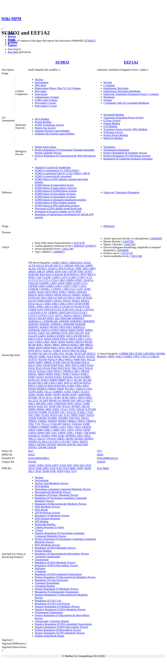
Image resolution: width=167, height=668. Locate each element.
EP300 (78, 303)
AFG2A (40, 265)
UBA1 (70, 427)
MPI (82, 344)
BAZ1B (59, 274)
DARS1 (32, 292)
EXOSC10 (67, 306)
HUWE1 (32, 333)
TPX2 (77, 418)
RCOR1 (78, 380)
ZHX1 (75, 441)
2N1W (31, 468)
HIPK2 (50, 318)
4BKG (72, 468)
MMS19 (65, 344)
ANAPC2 (52, 268)
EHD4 (40, 300)
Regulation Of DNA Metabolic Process (55, 547)
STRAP (80, 409)
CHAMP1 (44, 283)
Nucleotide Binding (113, 114)
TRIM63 (62, 421)
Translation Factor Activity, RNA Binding (125, 129)
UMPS (56, 429)
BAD (42, 274)
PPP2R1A (68, 371)
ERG (131, 353)
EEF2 (79, 297)
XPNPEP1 (70, 435)
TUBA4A (77, 424)
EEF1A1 (52, 297)
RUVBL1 (70, 388)
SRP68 (31, 409)
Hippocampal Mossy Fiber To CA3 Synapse (58, 88)
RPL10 (65, 385)
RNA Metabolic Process (47, 544)
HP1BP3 (54, 327)
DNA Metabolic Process (47, 506)
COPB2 (49, 286)
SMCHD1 (41, 403)
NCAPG (43, 353)
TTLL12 (45, 424)
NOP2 (65, 356)
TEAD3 (45, 415)
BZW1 (31, 277)
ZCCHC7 (66, 441)
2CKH (62, 465)
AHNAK (69, 265)
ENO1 (70, 303)
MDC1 (40, 344)
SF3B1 (57, 397)
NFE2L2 (91, 353)
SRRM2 (40, 409)
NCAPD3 (33, 353)
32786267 (89, 40)
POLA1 (89, 368)
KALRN (32, 336)
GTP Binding (110, 126)
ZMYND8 (82, 444)
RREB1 (52, 388)
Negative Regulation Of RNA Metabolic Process (60, 609)
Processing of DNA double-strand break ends (58, 208)
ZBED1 (61, 438)
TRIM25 (32, 421)
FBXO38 (49, 309)
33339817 (90, 245)
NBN (73, 350)
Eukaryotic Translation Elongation (121, 192)
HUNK (138, 353)
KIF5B (55, 339)
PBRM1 (48, 362)
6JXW (60, 471)
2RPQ (46, 468)
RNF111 (68, 383)
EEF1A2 (131, 62)
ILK (48, 333)
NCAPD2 (81, 350)
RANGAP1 (34, 380)
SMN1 (111, 356)
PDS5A (85, 362)
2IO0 (76, 465)
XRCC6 (41, 438)
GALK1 (78, 309)
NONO (57, 356)
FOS (71, 309)
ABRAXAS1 (76, 262)
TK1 (60, 415)
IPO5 (72, 333)
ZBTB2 (70, 438)
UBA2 (77, 427)
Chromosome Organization (49, 612)
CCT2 (89, 277)
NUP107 (32, 359)
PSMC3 (67, 374)
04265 (100, 454)
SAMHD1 (57, 391)
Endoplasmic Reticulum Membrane (122, 91)
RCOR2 (87, 380)
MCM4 (32, 344)
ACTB (31, 265)
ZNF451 (32, 447)
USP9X (62, 432)
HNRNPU (33, 327)
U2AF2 (62, 427)
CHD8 (68, 283)
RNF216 (42, 385)
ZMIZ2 (32, 444)
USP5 (47, 432)
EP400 (85, 303)
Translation (109, 147)
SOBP (86, 403)
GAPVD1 (89, 309)
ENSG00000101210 (107, 458)
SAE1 (89, 388)
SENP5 (57, 394)
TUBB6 (53, 427)
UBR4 (39, 429)
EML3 (63, 303)
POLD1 (32, 371)
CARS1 (56, 277)
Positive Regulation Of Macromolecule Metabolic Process (65, 577)
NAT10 (65, 350)
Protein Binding (43, 122)
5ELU (31, 471)
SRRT (48, 409)
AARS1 (56, 262)
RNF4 (50, 385)
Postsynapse (41, 94)
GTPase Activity (112, 120)
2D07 (70, 465)
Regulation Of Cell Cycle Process (52, 603)
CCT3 (31, 280)
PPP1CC (57, 371)
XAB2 (61, 435)
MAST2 (79, 341)
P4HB (76, 359)
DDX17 (63, 292)
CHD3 (53, 283)
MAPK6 (160, 353)
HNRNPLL (56, 324)
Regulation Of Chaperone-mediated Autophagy (128, 158)
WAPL (92, 432)
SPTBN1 (76, 406)
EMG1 (55, 303)
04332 (31, 454)
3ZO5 (66, 468)
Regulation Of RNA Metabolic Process (55, 562)
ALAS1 (32, 268)
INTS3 (64, 333)
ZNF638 (51, 447)
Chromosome (42, 559)
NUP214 (52, 359)
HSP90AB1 (34, 330)
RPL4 (79, 385)
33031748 (67, 248)
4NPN (80, 468)
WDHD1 (45, 435)
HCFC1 (59, 315)
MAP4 (61, 341)
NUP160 (42, 359)
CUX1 (79, 289)
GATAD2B (34, 312)
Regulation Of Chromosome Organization (57, 591)
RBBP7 (62, 380)
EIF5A (31, 303)
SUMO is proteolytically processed (53, 176)
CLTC (84, 283)
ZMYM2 (41, 444)
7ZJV (74, 471)
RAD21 (40, 377)
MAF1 (54, 341)
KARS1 (42, 336)
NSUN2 (81, 356)
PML (74, 368)
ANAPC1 (42, 268)
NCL (61, 353)
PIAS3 (39, 368)
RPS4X (32, 388)
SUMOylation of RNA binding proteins (55, 202)
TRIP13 (81, 421)
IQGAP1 (79, 333)
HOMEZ (44, 327)
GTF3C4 (42, 315)
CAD (38, 277)
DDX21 (72, 292)
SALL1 (48, 391)
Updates (12, 45)
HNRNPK (33, 324)
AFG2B (49, 265)
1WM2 (32, 465)
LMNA (38, 341)
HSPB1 (80, 330)
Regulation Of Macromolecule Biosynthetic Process (62, 553)
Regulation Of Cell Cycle (48, 600)
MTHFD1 (79, 347)
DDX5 (41, 295)
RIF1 (60, 383)
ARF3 (85, 268)
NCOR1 (69, 353)
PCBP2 (57, 362)
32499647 (58, 251)
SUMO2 (62, 62)
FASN (40, 309)
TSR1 (31, 424)
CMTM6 (33, 286)
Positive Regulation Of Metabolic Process (56, 588)
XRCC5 (32, 438)
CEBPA (70, 280)
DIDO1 (49, 295)
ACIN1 (87, 262)
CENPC (78, 280)
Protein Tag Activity (45, 127)
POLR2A (42, 371)
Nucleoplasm (41, 82)
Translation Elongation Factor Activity (123, 117)
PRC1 (77, 371)
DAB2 (87, 289)
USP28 (86, 429)
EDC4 (44, 297)
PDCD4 (65, 362)
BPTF (83, 274)
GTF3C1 (82, 312)
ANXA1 (70, 268)
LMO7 (46, 341)
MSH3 (39, 347)
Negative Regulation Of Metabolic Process (57, 606)
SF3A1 (49, 397)
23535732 (126, 253)
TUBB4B (44, 427)
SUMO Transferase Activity (49, 125)
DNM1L (76, 295)
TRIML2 (72, 421)
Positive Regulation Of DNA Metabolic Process (60, 632)
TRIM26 (42, 421)
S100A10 (80, 388)
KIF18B (78, 336)
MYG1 (38, 350)
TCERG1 (82, 412)
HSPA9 (72, 330)
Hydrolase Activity (113, 132)
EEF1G (71, 297)
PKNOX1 (102, 356)
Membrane (109, 97)
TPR (71, 418)
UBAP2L (86, 427)
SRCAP (86, 406)
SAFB (31, 391)
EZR (87, 306)
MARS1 (70, 341)
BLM (66, 274)
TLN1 (67, 415)
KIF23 (86, 336)
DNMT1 (86, 295)
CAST (63, 277)
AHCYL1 (58, 265)
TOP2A (90, 415)
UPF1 (63, 429)
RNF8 (57, 385)
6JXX (67, 471)
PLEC (68, 368)
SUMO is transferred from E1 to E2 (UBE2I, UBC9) (62, 173)
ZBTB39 (33, 441)
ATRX (80, 271)
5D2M (87, 468)
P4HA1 (69, 359)
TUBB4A (33, 427)
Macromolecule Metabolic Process (53, 492)
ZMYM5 (71, 444)
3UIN (52, 468)
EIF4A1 (58, 300)
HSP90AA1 (79, 327)
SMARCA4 (55, 400)
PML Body (40, 85)
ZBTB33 (88, 438)
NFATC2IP (80, 353)
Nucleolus (40, 568)
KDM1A (51, 336)
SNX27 (79, 403)
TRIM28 (52, 421)
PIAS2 (31, 368)
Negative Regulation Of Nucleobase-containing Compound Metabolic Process (59, 534)
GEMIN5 (53, 312)
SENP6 (65, 394)
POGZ (80, 368)
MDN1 (48, 344)
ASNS (57, 271)
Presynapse (40, 91)
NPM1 (72, 356)
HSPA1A (46, 330)
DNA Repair (41, 509)
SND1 (50, 403)
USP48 (40, 432)
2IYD (88, 465)
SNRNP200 (60, 403)
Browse (12, 36)
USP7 (54, 432)
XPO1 (80, 435)
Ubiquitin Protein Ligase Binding (52, 130)
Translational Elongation (116, 149)
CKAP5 (77, 283)
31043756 (128, 241)
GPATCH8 (64, 312)
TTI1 (37, 424)
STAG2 (64, 409)
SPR (58, 406)
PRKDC (32, 374)
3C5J (99, 468)
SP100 (52, 406)
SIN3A (81, 397)
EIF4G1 (76, 300)
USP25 (78, 429)
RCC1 (70, 380)
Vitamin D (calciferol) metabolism (53, 167)
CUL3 (72, 289)
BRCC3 (91, 274)
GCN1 (44, 312)
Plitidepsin (108, 226)
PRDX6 (85, 371)
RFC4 (47, 383)
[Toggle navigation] (2, 28)
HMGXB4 (66, 318)
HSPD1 (89, 330)
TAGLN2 (71, 412)
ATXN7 (88, 271)
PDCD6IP (75, 362)
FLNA (57, 309)
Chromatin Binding (45, 586)
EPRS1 (40, 306)
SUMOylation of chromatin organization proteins (60, 199)
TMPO (74, 415)
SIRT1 (89, 397)
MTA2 (69, 347)
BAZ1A (50, 274)
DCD (48, 292)
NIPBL (42, 356)
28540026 (156, 238)
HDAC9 (32, 318)
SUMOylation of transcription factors (54, 185)
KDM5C (61, 336)
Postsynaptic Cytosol (46, 105)
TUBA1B (55, 424)
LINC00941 (149, 353)
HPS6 (62, 327)
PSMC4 (75, 374)
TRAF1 (85, 418)
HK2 (57, 318)
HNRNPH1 (76, 321)
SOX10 (32, 406)
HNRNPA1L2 (35, 321)
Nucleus (39, 79)
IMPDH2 (56, 333)
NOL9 (49, 356)
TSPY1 (137, 356)
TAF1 (63, 412)
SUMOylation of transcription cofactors (55, 188)
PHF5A (75, 365)
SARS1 (68, 391)
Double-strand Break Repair (49, 635)
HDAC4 (87, 315)
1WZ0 (47, 465)
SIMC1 (73, 397)
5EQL (38, 471)
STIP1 (72, 409)
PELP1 (32, 365)
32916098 (122, 250)
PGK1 (61, 365)
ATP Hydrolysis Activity (48, 512)
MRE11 (89, 344)
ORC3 (61, 359)
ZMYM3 (51, 444)
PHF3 (68, 365)
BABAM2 (33, 274)
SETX (41, 397)
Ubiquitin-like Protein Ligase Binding (54, 133)
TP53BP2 (63, 418)
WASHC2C (34, 435)
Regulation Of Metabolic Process (52, 515)
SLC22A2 (33, 400)
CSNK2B (33, 289)
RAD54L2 (68, 377)
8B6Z (106, 468)
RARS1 (45, 380)
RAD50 (49, 377)
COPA (41, 286)
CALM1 (46, 277)
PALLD (91, 359)
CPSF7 (74, 286)
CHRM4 (123, 353)
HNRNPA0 (78, 318)
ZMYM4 (61, 444)
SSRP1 (56, 409)
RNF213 (32, 385)
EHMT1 (48, 300)
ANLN (61, 268)
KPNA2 (64, 339)
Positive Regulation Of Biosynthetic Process (58, 630)
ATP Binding (41, 521)
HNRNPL (45, 324)
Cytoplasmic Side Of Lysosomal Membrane (126, 103)
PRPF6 (41, 374)
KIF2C (39, 339)
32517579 (78, 243)
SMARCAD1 (68, 400)
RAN (77, 377)
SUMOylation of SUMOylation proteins (56, 191)
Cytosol (39, 530)
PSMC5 (84, 374)
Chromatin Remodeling (47, 583)
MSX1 (54, 347)
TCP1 (90, 412)
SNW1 (70, 403)
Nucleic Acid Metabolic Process (51, 483)
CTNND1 (56, 289)
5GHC (53, 471)
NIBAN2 (33, 356)
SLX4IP (43, 400)
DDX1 (55, 292)
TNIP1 (82, 415)
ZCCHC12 (55, 441)
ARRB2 (50, 271)
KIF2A (31, 339)
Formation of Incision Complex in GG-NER (58, 211)
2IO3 (82, 465)
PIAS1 (90, 365)
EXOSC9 (79, 306)
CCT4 (38, 280)
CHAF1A (88, 280)
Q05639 (101, 461)
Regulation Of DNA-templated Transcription (58, 574)
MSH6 (46, 347)
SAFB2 (39, 391)
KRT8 (72, 339)
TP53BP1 (52, 418)
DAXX (41, 292)
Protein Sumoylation (45, 147)
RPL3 (73, 385)
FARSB (32, 309)
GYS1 (51, 315)
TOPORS (42, 418)
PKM (54, 368)
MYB (31, 350)
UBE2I (32, 429)
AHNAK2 (79, 265)
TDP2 (37, 415)
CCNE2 (81, 277)
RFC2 (40, 383)
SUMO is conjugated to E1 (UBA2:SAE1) (57, 170)
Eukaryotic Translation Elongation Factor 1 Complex (131, 94)
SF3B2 (65, 397)
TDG (31, 415)
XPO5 (87, 435)
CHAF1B (33, 283)
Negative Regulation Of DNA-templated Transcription (63, 624)
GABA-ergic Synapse (46, 100)
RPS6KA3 (42, 388)
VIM (85, 432)
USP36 (32, 432)
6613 (30, 451)
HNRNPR (80, 324)
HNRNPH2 (89, 321)
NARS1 (57, 350)
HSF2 (69, 327)
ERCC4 (49, 306)
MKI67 (56, 344)
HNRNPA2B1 (51, 321)
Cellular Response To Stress (49, 527)
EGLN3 (32, 300)
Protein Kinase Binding (115, 135)
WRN (54, 435)
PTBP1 (32, 377)
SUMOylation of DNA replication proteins (57, 205)
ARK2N (40, 271)
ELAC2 (40, 303)
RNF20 (87, 383)
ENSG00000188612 (38, 458)
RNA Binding (42, 119)
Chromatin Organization (47, 556)
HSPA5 (55, 330)
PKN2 (60, 368)
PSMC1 (58, 374)
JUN (87, 333)
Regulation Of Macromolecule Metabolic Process (60, 503)
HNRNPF (64, 321)
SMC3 (89, 400)
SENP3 (49, 394)
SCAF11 (85, 391)
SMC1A (80, 400)
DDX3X (32, 295)
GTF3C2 (33, 315)
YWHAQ (51, 438)
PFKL (39, 365)
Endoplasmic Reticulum (116, 88)
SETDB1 (33, 397)
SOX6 (40, 406)
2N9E (39, 468)
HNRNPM (68, 324)
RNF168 (77, 383)
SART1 (76, 391)
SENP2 (40, 394)
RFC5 (54, 383)
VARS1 (79, 432)
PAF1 (83, 359)
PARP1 (39, 362)
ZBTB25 (79, 438)
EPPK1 (32, 306)
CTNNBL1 (45, 289)
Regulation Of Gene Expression (51, 580)
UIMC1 (48, 429)
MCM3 (88, 341)
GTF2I (73, 312)
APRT (78, 268)
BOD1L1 (75, 274)
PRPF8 (49, 374)
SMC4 (31, 403)
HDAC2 (77, 315)
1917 (99, 451)
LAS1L (88, 339)
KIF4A (47, 339)
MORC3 (74, 344)
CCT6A (53, 280)
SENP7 (74, 394)
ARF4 (92, 268)
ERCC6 (57, 306)
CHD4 (61, 283)
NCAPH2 (53, 353)
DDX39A (82, 292)
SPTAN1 (66, 406)
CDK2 (61, 280)
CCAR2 (72, 277)
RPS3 (86, 385)
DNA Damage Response (47, 518)
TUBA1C (66, 424)
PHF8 (83, 365)
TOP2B (32, 418)
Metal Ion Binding (113, 138)
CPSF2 (66, 286)
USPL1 (70, 432)
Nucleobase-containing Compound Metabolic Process (63, 489)
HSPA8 (63, 330)
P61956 (32, 461)
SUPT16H (90, 409)
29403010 (79, 245)
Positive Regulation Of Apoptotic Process (125, 152)
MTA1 (62, 347)
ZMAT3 (83, 441)
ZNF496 (42, 447)
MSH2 (31, 347)
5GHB (45, 471)
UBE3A (155, 356)
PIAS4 (46, 368)
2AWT (55, 465)
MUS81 (89, 347)
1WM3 (40, 465)
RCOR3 (32, 383)
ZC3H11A (43, 441)
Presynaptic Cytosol (45, 103)
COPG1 (58, 286)
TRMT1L (91, 421)
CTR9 (65, 289)
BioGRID (13, 52)
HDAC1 (68, 315)
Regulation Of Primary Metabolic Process (56, 495)
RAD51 (58, 377)
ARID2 (32, 271)
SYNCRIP (53, 412)
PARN (31, 362)
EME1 (48, 303)
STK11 (119, 356)
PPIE (50, 371)
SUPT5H (33, 412)
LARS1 (80, 339)
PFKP (54, 365)
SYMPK (42, 412)
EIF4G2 (85, 300)
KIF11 (69, 336)
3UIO (59, 468)
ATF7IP (72, 271)
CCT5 (45, 280)
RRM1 (60, 388)
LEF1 (31, 341)
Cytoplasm (109, 85)
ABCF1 (65, 262)
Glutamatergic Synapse (47, 97)
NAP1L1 (47, 350)
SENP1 (32, 394)
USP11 (70, 429)
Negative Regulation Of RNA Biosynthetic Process (61, 627)
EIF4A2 (67, 300)
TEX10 (54, 415)
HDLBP (42, 318)
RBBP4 (54, 380)
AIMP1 (89, 265)
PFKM (46, 365)
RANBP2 (86, 377)
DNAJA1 (66, 295)
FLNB (65, 309)
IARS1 (41, 333)
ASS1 (65, 271)
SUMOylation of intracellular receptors (55, 193)
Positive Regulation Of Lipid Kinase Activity (127, 155)
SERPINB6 (84, 394)
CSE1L (83, 286)
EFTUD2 (87, 297)
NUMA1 (90, 356)
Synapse (107, 100)
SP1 (46, 406)
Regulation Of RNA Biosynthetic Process (56, 565)
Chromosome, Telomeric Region (52, 621)
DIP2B (57, 295)
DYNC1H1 (34, 297)
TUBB (86, 424)
